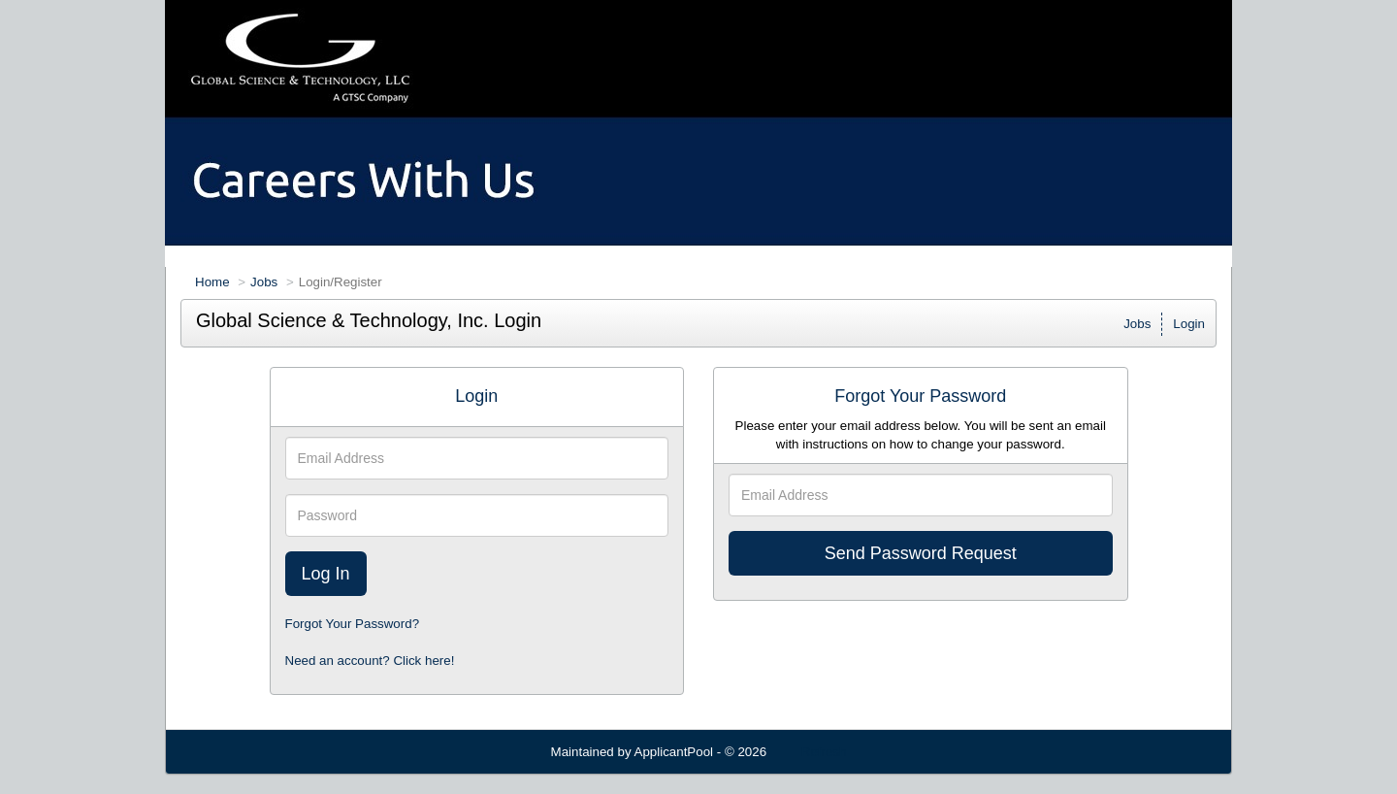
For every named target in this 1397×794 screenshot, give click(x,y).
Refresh (824, 751)
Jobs (263, 282)
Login (1189, 323)
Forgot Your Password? (352, 623)
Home (212, 282)
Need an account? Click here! (370, 660)
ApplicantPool (674, 751)
